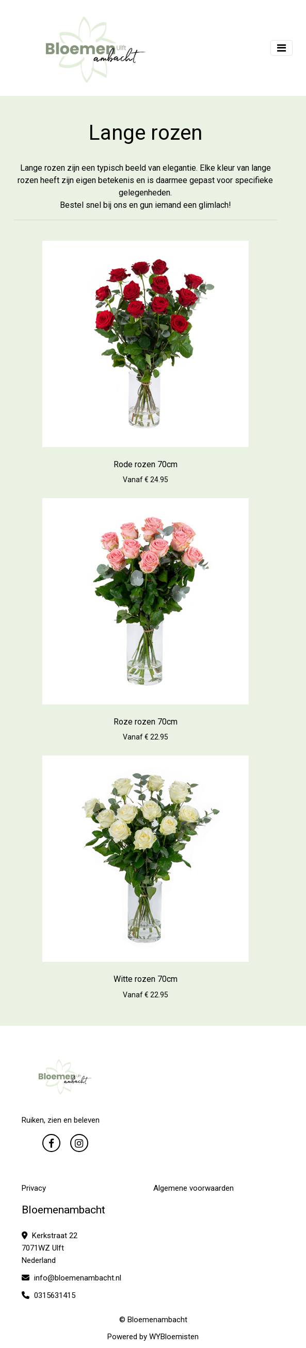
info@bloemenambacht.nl (71, 1278)
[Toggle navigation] (281, 48)
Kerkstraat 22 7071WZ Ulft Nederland (49, 1248)
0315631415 (48, 1295)
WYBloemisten (174, 1336)
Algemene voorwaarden (193, 1188)
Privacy (34, 1188)
